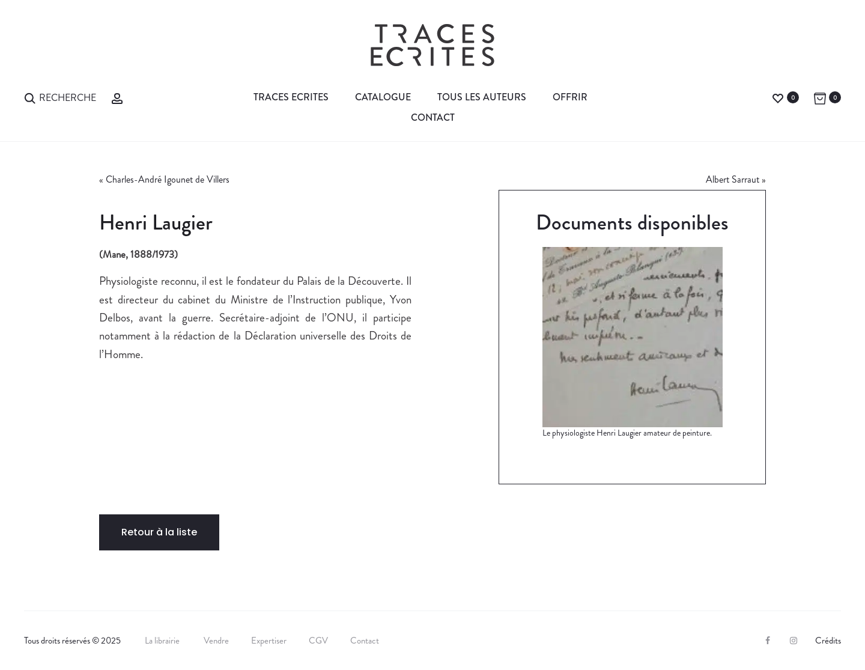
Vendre (216, 640)
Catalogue (383, 97)
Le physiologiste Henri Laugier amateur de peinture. (627, 433)
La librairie (163, 640)
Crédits (828, 640)
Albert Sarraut (732, 179)
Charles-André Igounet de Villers (167, 179)
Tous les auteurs (481, 97)
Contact (433, 117)
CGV (318, 640)
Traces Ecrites (291, 97)
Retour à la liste (159, 532)
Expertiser (269, 640)
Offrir (570, 97)
